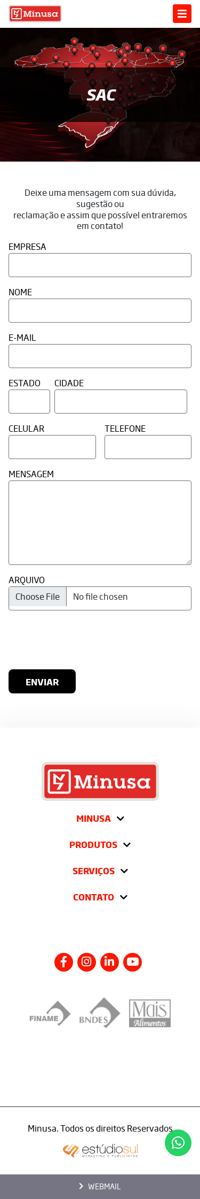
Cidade (69, 383)
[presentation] (110, 640)
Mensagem (31, 474)
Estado (25, 383)
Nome (20, 292)
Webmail (100, 1186)
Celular (26, 428)
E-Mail (22, 337)
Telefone (125, 428)
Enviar (42, 681)
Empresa (27, 246)
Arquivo (27, 580)
